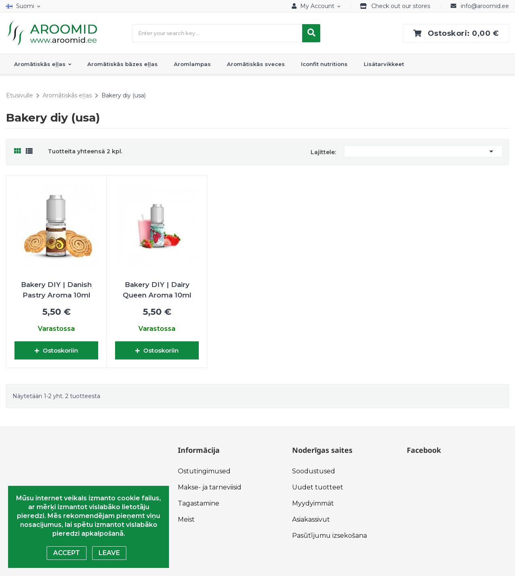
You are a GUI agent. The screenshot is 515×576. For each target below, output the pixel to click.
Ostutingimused (204, 471)
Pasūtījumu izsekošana (329, 535)
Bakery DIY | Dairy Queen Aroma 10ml (157, 290)
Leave (109, 553)
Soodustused (313, 471)
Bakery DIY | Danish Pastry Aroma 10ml (56, 290)
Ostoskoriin (56, 350)
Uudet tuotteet (317, 487)
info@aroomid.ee (485, 6)
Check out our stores (400, 6)
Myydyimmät (313, 503)
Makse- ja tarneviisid (209, 487)
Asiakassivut (311, 519)
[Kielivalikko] (24, 6)
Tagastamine (198, 503)
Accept (66, 553)
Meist (186, 519)
